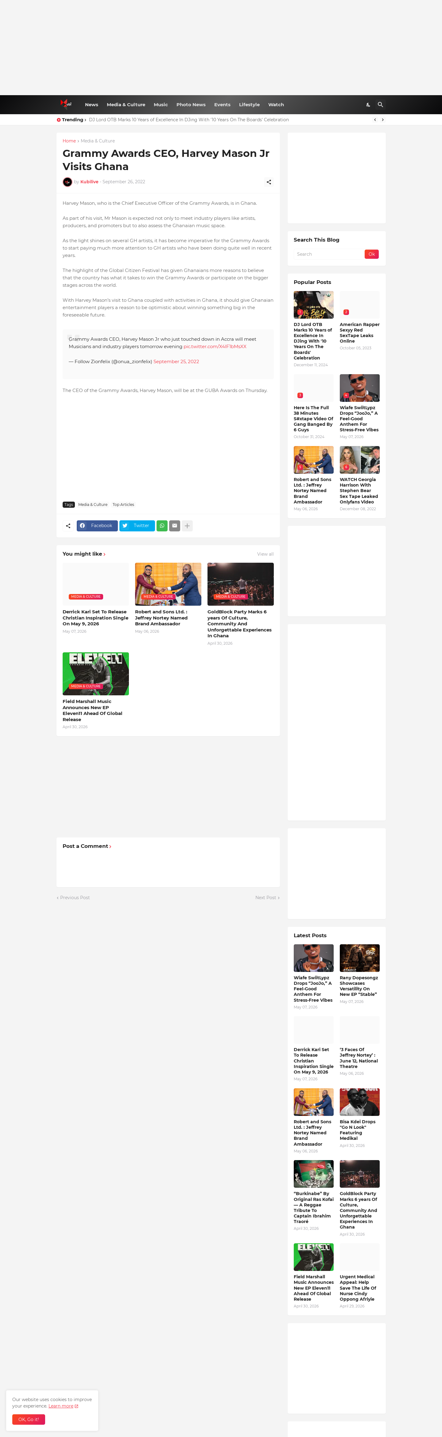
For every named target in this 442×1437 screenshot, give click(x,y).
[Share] (269, 182)
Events (222, 104)
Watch (276, 104)
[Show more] (187, 525)
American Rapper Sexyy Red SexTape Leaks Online (360, 333)
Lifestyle (249, 104)
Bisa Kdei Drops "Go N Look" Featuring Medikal (357, 1130)
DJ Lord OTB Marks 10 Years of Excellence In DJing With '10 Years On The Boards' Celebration (189, 119)
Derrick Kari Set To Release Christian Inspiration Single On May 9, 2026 (95, 618)
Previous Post (75, 897)
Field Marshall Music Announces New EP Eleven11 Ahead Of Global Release (92, 710)
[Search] (380, 104)
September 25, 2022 (176, 361)
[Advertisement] (221, 48)
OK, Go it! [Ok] (28, 1419)
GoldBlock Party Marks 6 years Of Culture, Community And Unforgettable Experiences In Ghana (239, 624)
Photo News (191, 104)
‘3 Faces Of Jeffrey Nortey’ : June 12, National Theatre (359, 1058)
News (91, 104)
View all (265, 554)
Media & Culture (126, 104)
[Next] (383, 120)
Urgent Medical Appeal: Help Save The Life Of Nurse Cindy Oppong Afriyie (358, 1288)
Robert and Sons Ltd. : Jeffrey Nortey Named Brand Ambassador (161, 618)
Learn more (60, 1406)
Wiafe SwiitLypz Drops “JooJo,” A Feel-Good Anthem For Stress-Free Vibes (359, 419)
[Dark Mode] (368, 104)
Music (161, 104)
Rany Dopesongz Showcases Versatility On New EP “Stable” (359, 986)
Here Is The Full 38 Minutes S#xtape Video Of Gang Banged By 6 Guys (313, 419)
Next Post (265, 897)
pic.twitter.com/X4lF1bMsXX (215, 346)
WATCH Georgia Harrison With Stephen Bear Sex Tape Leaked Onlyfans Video (359, 491)
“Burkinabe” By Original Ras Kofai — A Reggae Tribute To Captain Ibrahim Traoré (314, 1207)
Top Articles (123, 504)
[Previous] (375, 120)
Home (69, 141)
